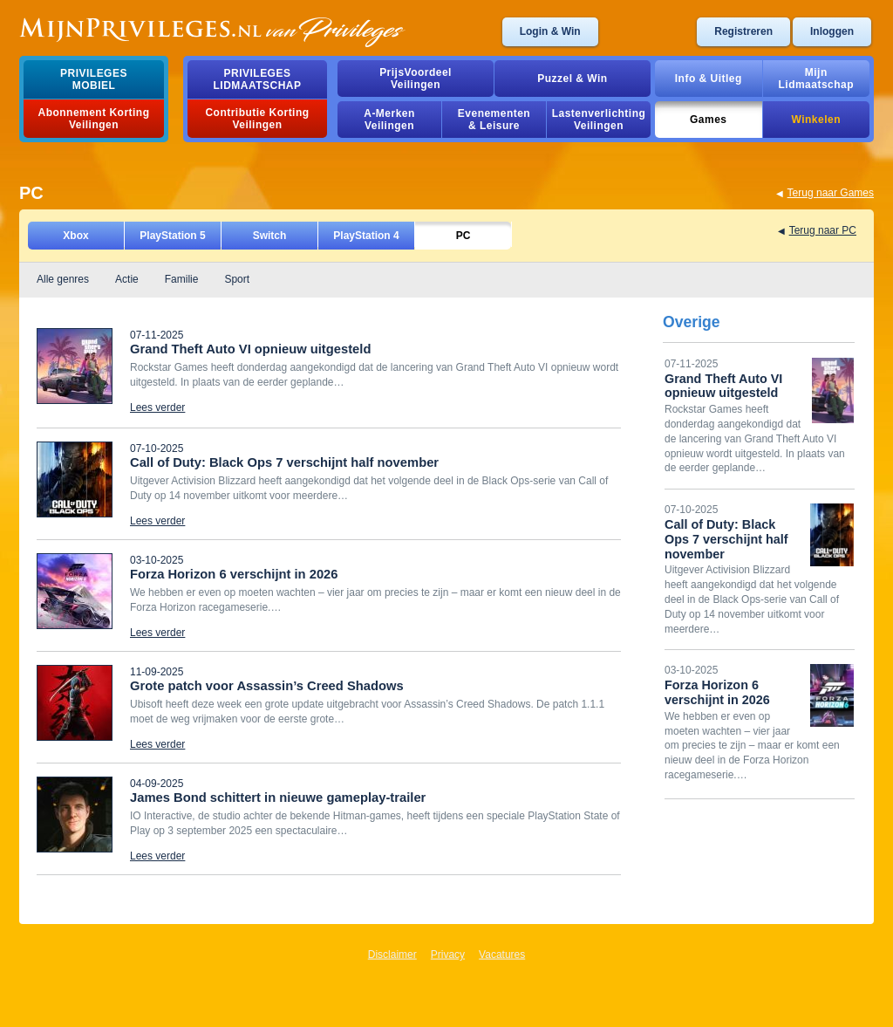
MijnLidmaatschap (816, 78)
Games (708, 119)
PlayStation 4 (366, 235)
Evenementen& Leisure (494, 119)
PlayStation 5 (172, 235)
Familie (182, 279)
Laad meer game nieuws (94, 882)
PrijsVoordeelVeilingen (415, 78)
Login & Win (550, 31)
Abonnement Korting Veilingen (94, 118)
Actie (127, 279)
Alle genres (63, 279)
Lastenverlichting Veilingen (599, 119)
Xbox (75, 235)
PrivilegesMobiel (93, 79)
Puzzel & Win (572, 78)
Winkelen (816, 119)
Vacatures (502, 954)
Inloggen (832, 31)
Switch (270, 235)
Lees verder (157, 407)
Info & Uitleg (708, 78)
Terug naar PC (822, 230)
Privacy (448, 954)
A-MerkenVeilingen (389, 119)
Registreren (743, 31)
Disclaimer (392, 954)
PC (463, 235)
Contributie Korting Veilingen (257, 118)
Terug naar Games (830, 193)
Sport (236, 279)
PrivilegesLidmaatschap (258, 79)
